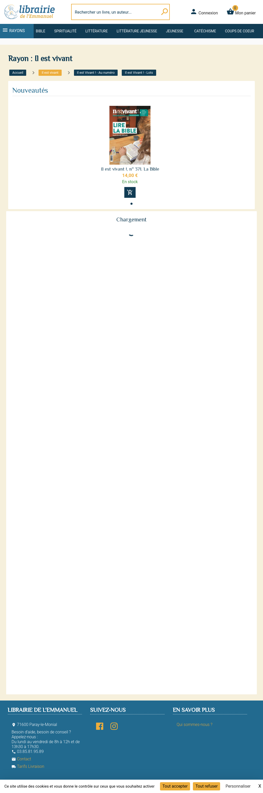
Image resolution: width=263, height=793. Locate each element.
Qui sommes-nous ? (194, 724)
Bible (40, 31)
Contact (21, 759)
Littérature (97, 31)
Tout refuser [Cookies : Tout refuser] (206, 786)
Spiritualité (65, 31)
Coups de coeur (239, 31)
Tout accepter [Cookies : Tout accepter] (175, 786)
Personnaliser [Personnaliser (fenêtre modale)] (238, 786)
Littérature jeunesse (137, 31)
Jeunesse (174, 31)
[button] (131, 204)
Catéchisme (205, 31)
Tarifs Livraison (28, 766)
